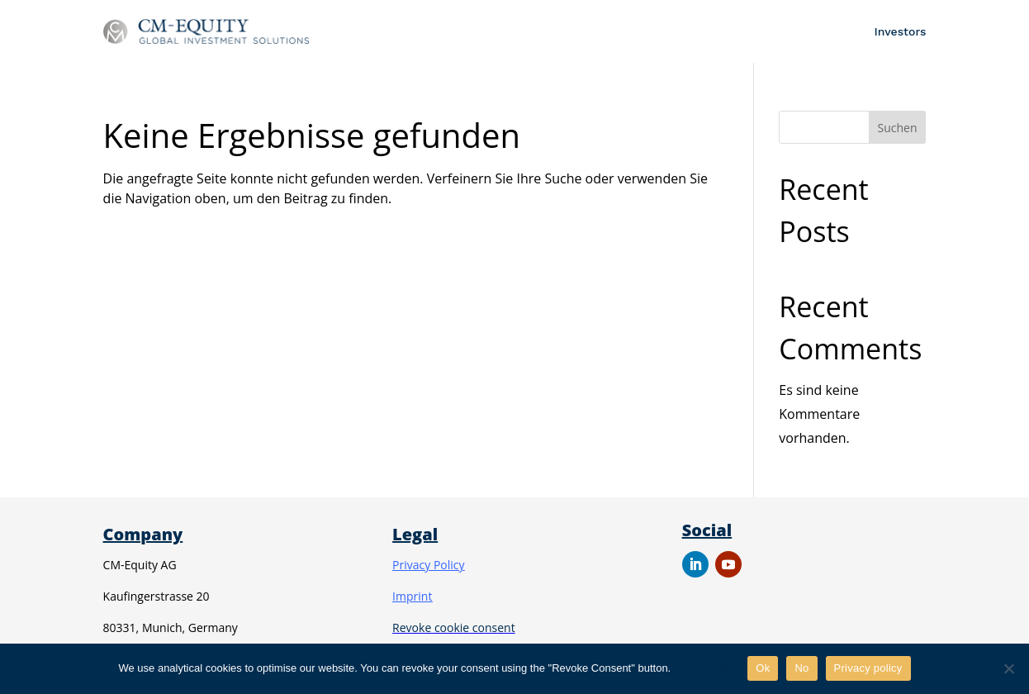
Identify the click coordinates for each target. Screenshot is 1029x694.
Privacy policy (706, 668)
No (801, 668)
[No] (1008, 668)
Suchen (898, 127)
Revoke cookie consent (453, 627)
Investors (901, 31)
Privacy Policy (428, 565)
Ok (763, 668)
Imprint (412, 596)
